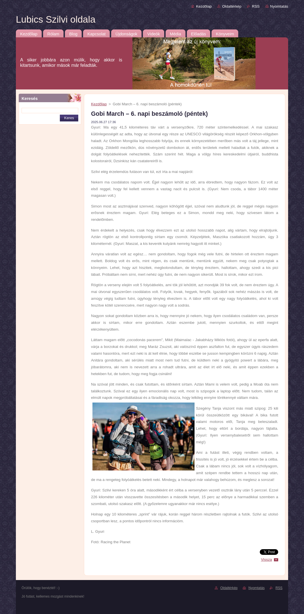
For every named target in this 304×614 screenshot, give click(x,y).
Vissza (266, 559)
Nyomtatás (279, 6)
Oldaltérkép (231, 6)
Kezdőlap (204, 6)
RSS (255, 6)
